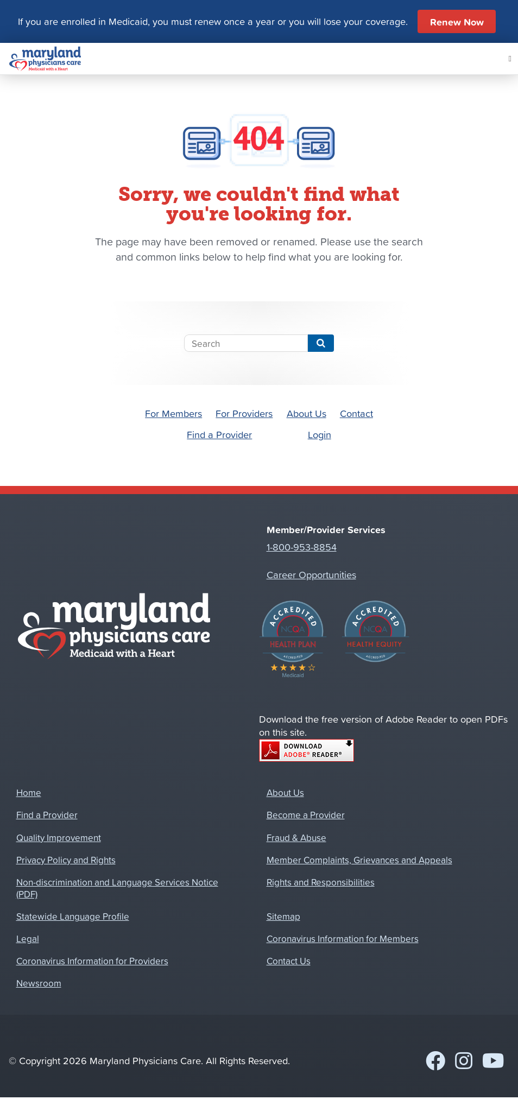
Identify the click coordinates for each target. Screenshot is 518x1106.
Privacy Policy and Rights (66, 859)
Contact (356, 413)
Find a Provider (219, 434)
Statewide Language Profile (72, 915)
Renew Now (457, 22)
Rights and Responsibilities (321, 881)
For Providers (244, 413)
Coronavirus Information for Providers (92, 960)
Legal (27, 938)
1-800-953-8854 (302, 547)
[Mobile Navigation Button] (510, 59)
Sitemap (283, 915)
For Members (173, 413)
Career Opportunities (311, 574)
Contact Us (289, 960)
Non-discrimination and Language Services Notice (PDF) (117, 887)
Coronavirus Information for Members (343, 938)
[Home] (45, 59)
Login (319, 434)
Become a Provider (306, 814)
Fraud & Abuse (296, 837)
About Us (306, 413)
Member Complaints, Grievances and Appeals (359, 859)
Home (28, 792)
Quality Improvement (58, 837)
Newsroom (38, 982)
